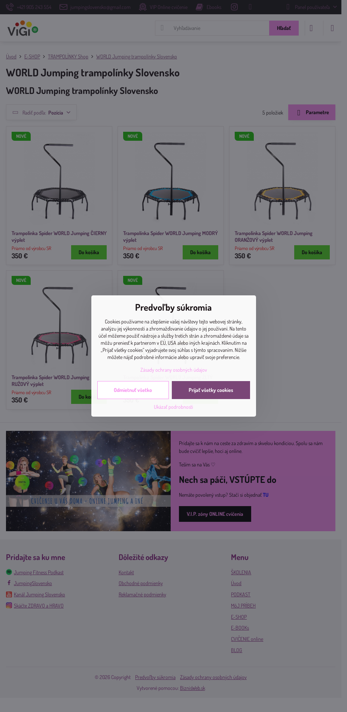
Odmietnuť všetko (133, 390)
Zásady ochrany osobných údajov (173, 369)
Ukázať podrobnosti (173, 407)
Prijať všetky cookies (211, 390)
